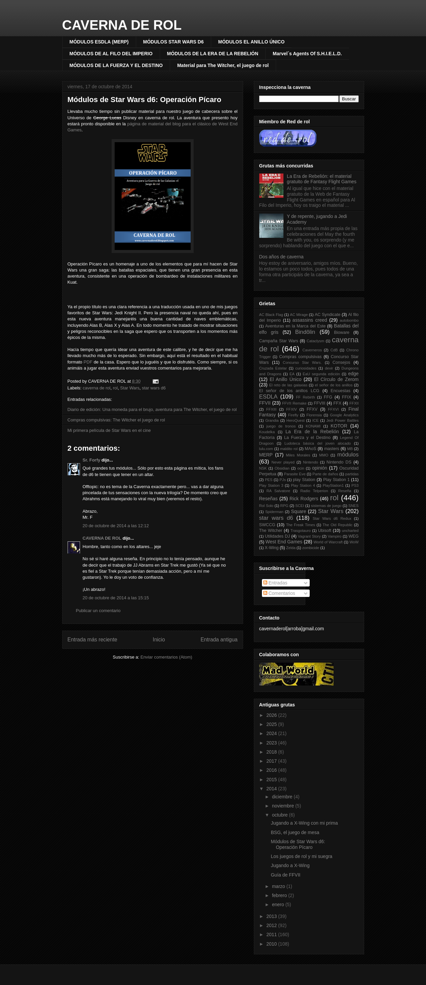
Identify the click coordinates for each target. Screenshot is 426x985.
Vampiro (335, 536)
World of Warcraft (328, 542)
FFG (328, 397)
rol (115, 387)
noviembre (283, 805)
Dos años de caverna (281, 256)
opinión (319, 468)
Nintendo (310, 462)
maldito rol (289, 449)
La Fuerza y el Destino (307, 437)
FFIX (346, 397)
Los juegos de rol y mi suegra (301, 856)
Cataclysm (315, 341)
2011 (272, 934)
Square (298, 511)
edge (353, 373)
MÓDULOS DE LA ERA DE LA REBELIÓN (212, 53)
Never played (283, 462)
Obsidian (282, 468)
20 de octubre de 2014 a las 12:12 (116, 525)
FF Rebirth (305, 397)
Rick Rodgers (303, 498)
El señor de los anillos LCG (289, 390)
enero (278, 904)
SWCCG (267, 524)
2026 (272, 715)
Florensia (314, 415)
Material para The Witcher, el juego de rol (223, 65)
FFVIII (319, 403)
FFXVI (333, 409)
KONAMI (313, 426)
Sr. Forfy (92, 460)
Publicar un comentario (98, 610)
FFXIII (271, 409)
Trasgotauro (301, 531)
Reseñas (268, 498)
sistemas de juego (326, 506)
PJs (282, 480)
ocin (300, 468)
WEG (353, 536)
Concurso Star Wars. (302, 362)
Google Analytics (344, 415)
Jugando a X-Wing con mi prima (304, 823)
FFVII (265, 403)
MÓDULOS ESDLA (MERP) (99, 41)
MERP (266, 454)
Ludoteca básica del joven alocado (317, 443)
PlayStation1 (333, 485)
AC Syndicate (328, 314)
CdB (334, 350)
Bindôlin (305, 332)
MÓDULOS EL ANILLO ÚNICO (251, 41)
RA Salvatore (278, 491)
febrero (280, 895)
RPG (284, 506)
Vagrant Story (309, 536)
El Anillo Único (286, 379)
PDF (88, 361)
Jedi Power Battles (342, 420)
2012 (272, 925)
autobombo (349, 320)
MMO (323, 455)
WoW (353, 542)
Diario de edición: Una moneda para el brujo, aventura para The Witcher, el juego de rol (152, 409)
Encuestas (340, 390)
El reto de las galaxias (288, 385)
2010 (272, 944)
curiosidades (305, 368)
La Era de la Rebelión (312, 431)
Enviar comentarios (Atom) (166, 657)
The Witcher (270, 530)
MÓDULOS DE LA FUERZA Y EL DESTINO (116, 65)
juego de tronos (281, 426)
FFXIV (291, 409)
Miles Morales (298, 455)
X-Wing (271, 547)
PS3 (354, 485)
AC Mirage (299, 315)
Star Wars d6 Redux (332, 518)
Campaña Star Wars (278, 341)
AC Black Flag (271, 315)
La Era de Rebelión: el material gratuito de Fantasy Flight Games (321, 179)
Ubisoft (324, 530)
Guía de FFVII (285, 875)
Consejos (341, 362)
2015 (272, 779)
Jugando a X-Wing (290, 865)
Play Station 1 (336, 479)
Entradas (275, 582)
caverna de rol (96, 387)
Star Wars (129, 387)
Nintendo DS (338, 462)
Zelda (291, 548)
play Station (304, 479)
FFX (338, 403)
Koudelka (267, 432)
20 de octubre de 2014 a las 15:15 (116, 597)
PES (268, 480)
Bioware (342, 332)
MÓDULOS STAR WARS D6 (173, 41)
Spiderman (274, 512)
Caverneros (312, 350)
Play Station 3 (271, 485)
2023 (272, 742)
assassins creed (310, 320)
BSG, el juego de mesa (295, 832)
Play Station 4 (303, 485)
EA (292, 374)
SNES (353, 506)
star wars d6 (154, 387)
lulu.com (266, 449)
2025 (272, 724)
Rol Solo (266, 506)
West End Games (284, 541)
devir (329, 368)
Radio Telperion (314, 491)
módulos (347, 454)
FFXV (312, 409)
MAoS (310, 448)
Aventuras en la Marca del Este (295, 326)
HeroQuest (295, 420)
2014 (272, 788)
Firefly (293, 415)
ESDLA (268, 396)
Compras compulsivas (300, 356)
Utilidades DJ (277, 536)
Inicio (159, 639)
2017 (272, 761)
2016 (272, 770)
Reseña (344, 491)
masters (331, 448)
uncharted (350, 531)
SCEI (299, 506)
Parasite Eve (295, 474)
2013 (272, 916)
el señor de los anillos (334, 385)
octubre (280, 815)
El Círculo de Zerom (336, 379)
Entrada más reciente (92, 639)
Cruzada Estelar (273, 368)
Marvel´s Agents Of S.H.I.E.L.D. (307, 53)
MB (350, 449)
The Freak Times (300, 525)
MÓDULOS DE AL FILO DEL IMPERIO (111, 53)
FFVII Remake (294, 403)
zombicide (310, 548)
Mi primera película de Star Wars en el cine (109, 430)
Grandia (272, 420)
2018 (272, 752)
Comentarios (279, 593)
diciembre (283, 796)
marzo (279, 886)
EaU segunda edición (321, 374)
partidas (352, 474)
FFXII (353, 403)
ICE (315, 420)
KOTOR (339, 425)
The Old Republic (338, 525)
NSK (263, 468)
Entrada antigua (218, 639)
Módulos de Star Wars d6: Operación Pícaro (145, 99)
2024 (272, 733)
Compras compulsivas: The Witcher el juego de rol (116, 419)
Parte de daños (325, 474)
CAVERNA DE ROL (122, 25)
